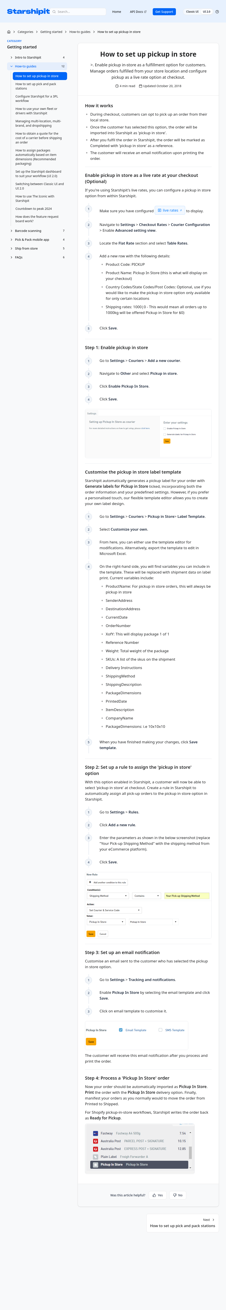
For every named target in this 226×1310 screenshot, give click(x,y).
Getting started (51, 32)
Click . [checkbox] (109, 328)
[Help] (217, 11)
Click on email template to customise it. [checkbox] (134, 1010)
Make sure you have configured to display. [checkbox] (152, 210)
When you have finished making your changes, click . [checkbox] (150, 744)
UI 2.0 (206, 11)
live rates (172, 210)
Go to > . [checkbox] (120, 811)
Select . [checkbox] (124, 529)
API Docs (138, 12)
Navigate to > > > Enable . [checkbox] (143, 227)
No (178, 1195)
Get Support (164, 12)
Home (116, 12)
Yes (158, 1195)
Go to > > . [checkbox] (141, 360)
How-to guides (79, 32)
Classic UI (192, 11)
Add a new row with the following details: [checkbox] (156, 284)
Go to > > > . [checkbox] (154, 516)
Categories (25, 32)
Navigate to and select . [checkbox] (139, 373)
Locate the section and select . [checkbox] (145, 243)
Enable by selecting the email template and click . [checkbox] (152, 995)
